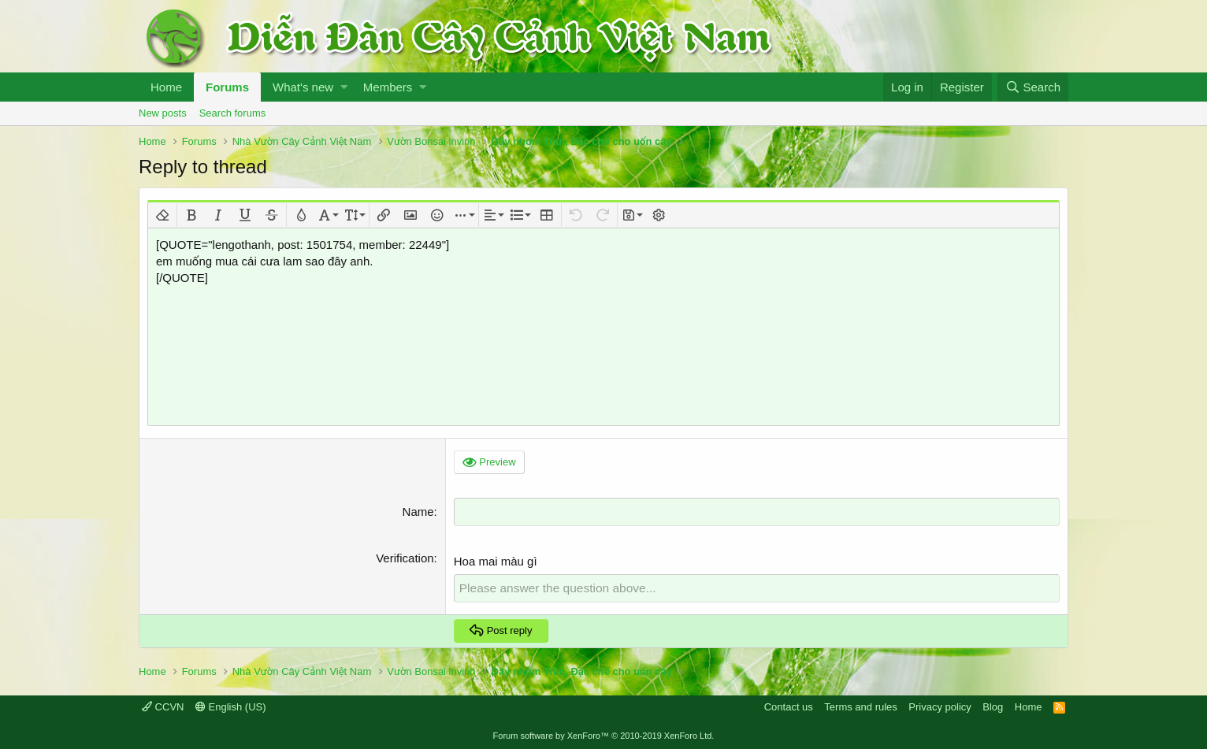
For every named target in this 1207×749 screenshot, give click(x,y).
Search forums (232, 113)
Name (418, 511)
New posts (163, 113)
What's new (303, 87)
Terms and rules (860, 705)
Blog (992, 705)
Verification (404, 557)
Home (166, 87)
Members (388, 87)
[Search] (1032, 87)
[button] (343, 87)
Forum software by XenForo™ (604, 735)
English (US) (230, 705)
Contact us (788, 705)
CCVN (163, 705)
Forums (227, 87)
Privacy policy (939, 705)
